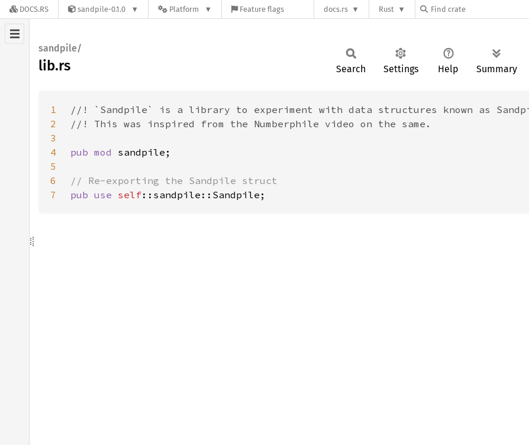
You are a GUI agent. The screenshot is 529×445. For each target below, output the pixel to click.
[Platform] (185, 9)
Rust (386, 9)
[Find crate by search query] (479, 9)
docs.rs (336, 9)
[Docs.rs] (29, 9)
